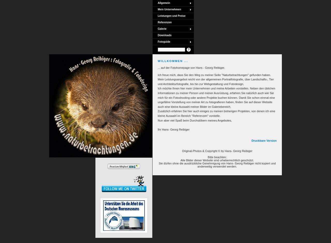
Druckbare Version (264, 140)
